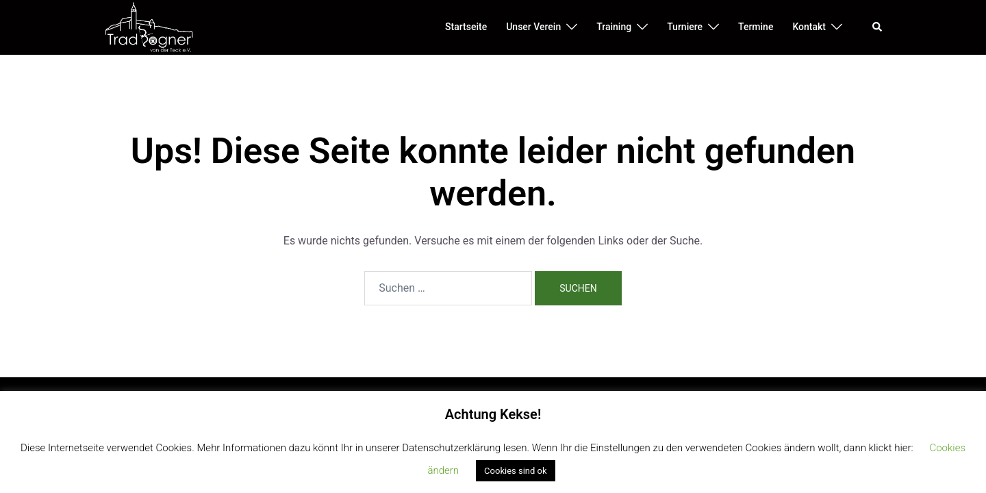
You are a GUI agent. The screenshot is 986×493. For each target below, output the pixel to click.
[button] (877, 27)
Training (613, 26)
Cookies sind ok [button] (515, 471)
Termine (755, 26)
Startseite (466, 26)
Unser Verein (533, 26)
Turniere (685, 26)
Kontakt (809, 26)
